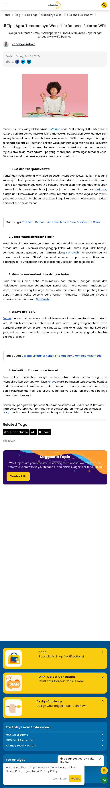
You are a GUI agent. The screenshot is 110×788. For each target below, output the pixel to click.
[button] (54, 5)
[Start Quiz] (104, 770)
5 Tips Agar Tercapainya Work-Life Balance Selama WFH (60, 15)
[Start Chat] (104, 780)
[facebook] (17, 61)
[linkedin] (29, 61)
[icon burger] (5, 5)
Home (7, 15)
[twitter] (23, 61)
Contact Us (18, 476)
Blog (17, 15)
